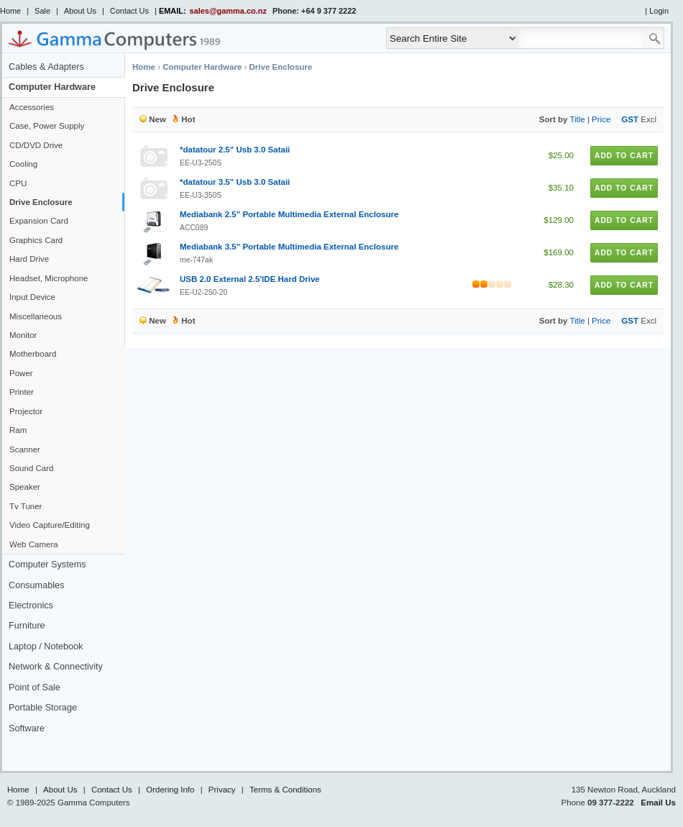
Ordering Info (170, 789)
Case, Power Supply (46, 126)
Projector (25, 411)
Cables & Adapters (46, 67)
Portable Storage (43, 708)
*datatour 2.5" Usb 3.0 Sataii (235, 149)
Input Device (32, 297)
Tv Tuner (25, 506)
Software (27, 728)
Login (659, 10)
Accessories (31, 107)
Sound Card (31, 468)
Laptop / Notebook (46, 646)
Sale (42, 10)
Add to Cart (624, 156)
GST (629, 119)
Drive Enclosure (41, 202)
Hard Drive (29, 259)
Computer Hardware (52, 87)
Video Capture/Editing (49, 525)
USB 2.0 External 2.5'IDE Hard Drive (250, 279)
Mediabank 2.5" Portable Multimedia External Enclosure (289, 214)
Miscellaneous (35, 316)
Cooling (23, 164)
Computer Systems (47, 564)
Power (21, 373)
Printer (21, 392)
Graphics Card (36, 240)
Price (601, 119)
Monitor (23, 335)
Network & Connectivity (56, 667)
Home (10, 10)
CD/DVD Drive (36, 145)
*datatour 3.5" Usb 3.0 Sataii (235, 182)
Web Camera (33, 544)
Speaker (24, 487)
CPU (18, 183)
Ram (18, 430)
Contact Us (129, 10)
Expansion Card (38, 220)
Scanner (24, 449)
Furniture (27, 626)
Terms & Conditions (285, 789)
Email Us (658, 802)
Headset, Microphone (48, 278)
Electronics (31, 605)
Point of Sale (34, 687)
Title (577, 119)
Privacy (222, 789)
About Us (80, 10)
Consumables (36, 585)
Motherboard (32, 353)
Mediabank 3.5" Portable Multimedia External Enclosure (289, 246)
